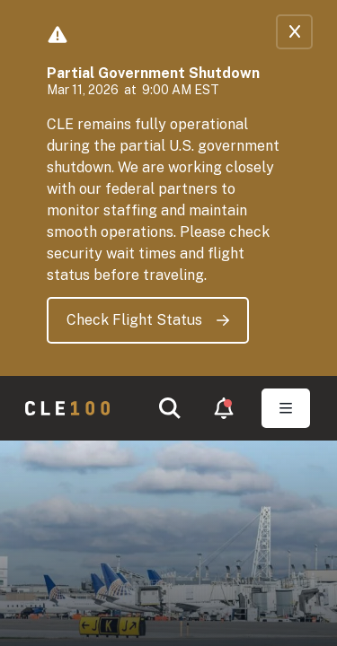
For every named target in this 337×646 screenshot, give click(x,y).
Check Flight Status (148, 319)
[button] (169, 408)
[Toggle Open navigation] (286, 408)
